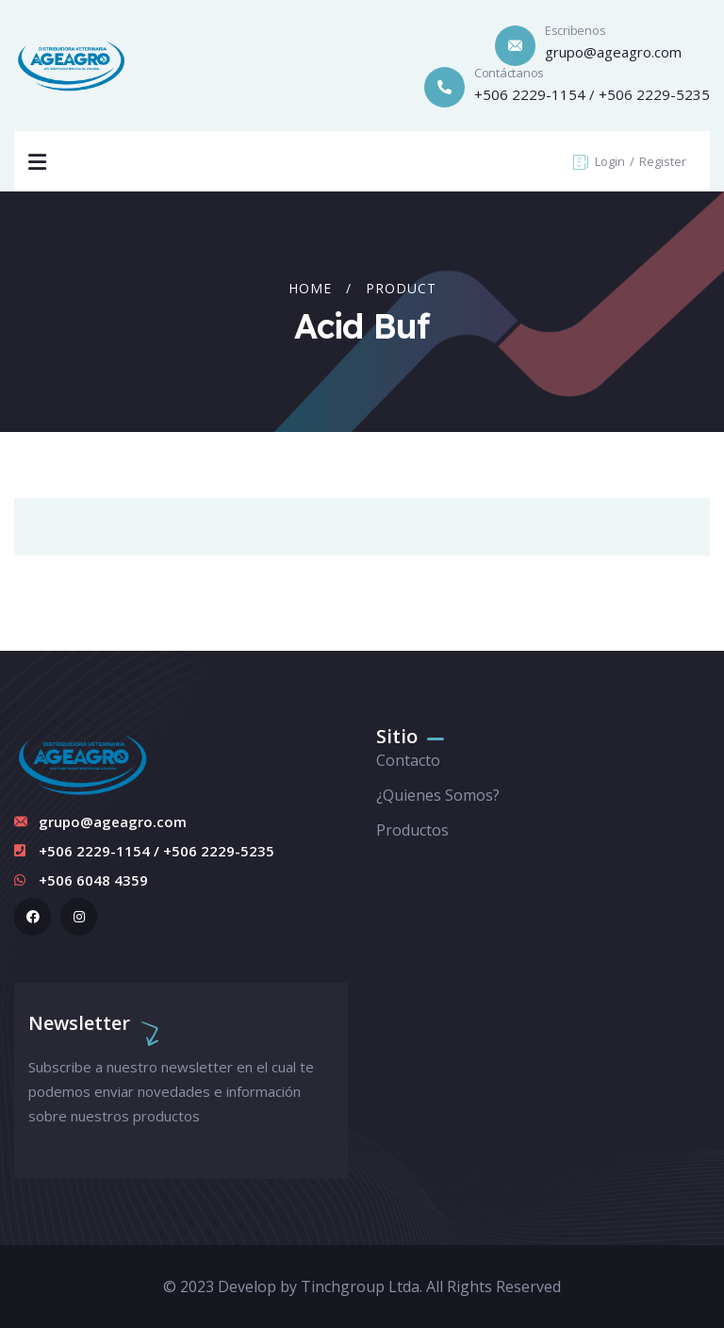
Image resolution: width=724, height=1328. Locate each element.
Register (662, 161)
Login (611, 161)
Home (310, 288)
